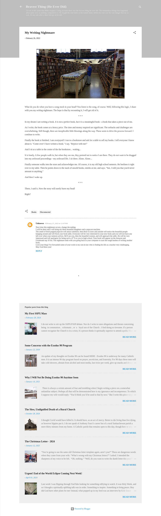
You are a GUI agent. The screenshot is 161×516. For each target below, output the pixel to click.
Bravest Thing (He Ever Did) (46, 6)
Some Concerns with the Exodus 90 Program (48, 345)
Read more (129, 337)
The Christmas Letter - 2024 (40, 441)
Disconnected (45, 212)
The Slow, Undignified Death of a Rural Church (50, 409)
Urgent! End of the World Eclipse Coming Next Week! (53, 473)
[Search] (140, 7)
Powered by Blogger (80, 509)
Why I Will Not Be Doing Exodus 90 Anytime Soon (51, 377)
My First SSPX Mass (36, 313)
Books (34, 212)
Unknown (40, 223)
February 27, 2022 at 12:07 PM (56, 223)
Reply (39, 251)
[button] (134, 33)
